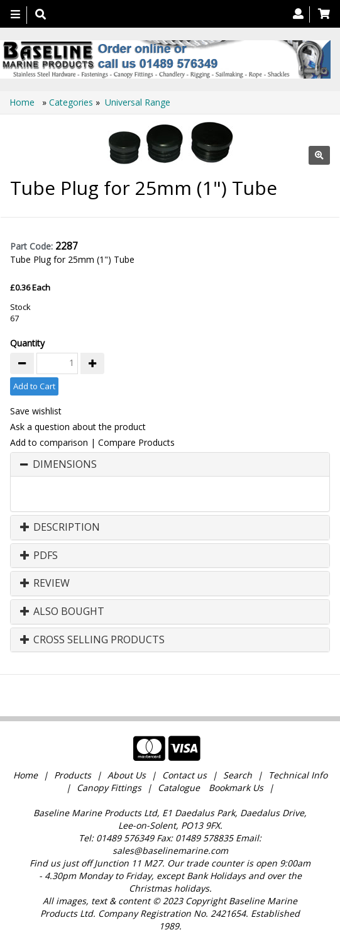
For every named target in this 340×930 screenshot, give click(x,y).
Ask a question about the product (78, 427)
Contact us (184, 766)
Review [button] (45, 583)
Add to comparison (49, 442)
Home (23, 102)
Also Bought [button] (62, 611)
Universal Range (137, 102)
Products (72, 766)
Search (239, 766)
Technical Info (297, 766)
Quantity (27, 343)
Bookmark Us (236, 779)
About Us (126, 766)
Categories (72, 102)
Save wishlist (36, 411)
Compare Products (136, 442)
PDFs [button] (39, 556)
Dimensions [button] (65, 464)
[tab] (170, 465)
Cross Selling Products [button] (92, 640)
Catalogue (179, 779)
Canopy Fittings (109, 779)
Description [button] (60, 527)
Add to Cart (34, 386)
